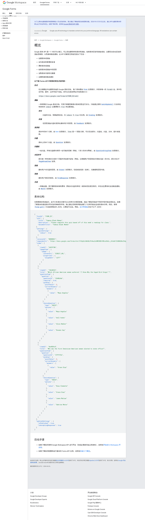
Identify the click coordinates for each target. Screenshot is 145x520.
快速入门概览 (85, 451)
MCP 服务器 (80, 2)
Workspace (16, 2)
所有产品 (56, 2)
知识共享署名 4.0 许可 (62, 460)
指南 (66, 40)
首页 (34, 2)
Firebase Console (93, 506)
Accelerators (34, 503)
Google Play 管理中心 (94, 503)
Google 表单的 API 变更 (71, 24)
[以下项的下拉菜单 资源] (71, 2)
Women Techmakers (37, 506)
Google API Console (94, 496)
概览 (3, 13)
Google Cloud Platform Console (98, 499)
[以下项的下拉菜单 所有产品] (61, 2)
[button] (13, 18)
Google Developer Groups (38, 496)
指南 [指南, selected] (10, 13)
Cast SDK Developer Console (97, 512)
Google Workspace (45, 40)
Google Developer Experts (38, 499)
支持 (26, 13)
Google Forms (9, 9)
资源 (67, 2)
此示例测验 (84, 207)
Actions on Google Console (96, 509)
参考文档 (18, 13)
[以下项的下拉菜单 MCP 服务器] (86, 2)
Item (57, 132)
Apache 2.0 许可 (94, 460)
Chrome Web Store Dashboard (98, 516)
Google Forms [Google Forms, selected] (45, 2)
